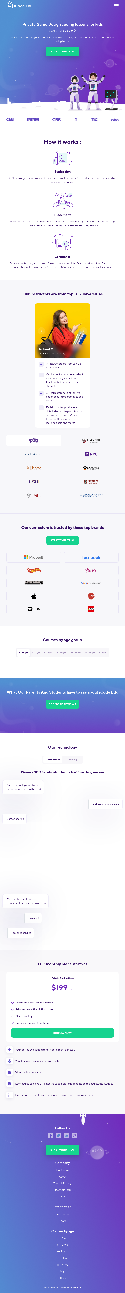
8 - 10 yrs (62, 1244)
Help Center (62, 1214)
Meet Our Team (62, 1189)
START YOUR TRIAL (62, 51)
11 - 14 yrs (62, 1264)
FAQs (62, 1220)
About (62, 1176)
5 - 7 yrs (62, 1238)
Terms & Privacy (62, 1183)
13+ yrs (62, 1271)
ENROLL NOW (62, 1032)
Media (62, 1196)
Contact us (62, 1170)
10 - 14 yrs (62, 1258)
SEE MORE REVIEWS (62, 704)
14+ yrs (62, 1277)
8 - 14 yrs (62, 1251)
